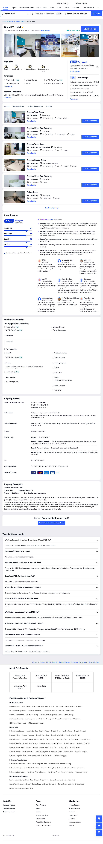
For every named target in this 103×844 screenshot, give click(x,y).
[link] (62, 3)
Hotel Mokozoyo (14, 706)
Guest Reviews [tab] (18, 106)
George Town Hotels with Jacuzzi (19, 784)
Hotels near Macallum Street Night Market (70, 768)
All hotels (72, 819)
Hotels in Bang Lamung (30, 743)
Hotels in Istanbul (27, 751)
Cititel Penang (68, 715)
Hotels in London (14, 751)
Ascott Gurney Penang (43, 719)
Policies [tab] (49, 106)
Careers (38, 812)
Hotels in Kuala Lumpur (16, 731)
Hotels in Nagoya (38, 747)
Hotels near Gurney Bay (48, 768)
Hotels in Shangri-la (81, 751)
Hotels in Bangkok (32, 731)
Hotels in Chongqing (60, 756)
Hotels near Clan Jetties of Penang (60, 764)
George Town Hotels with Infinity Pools (62, 780)
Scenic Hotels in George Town (19, 780)
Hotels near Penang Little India (37, 764)
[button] (71, 3)
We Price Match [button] (74, 30)
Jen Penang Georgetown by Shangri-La (22, 719)
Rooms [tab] (6, 106)
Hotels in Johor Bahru (57, 735)
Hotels (5, 8)
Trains (52, 8)
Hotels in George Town (79, 662)
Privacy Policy (40, 819)
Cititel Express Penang (35, 710)
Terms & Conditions (42, 815)
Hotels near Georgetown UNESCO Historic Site (24, 768)
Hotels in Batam (74, 739)
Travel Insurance (88, 8)
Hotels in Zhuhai (46, 756)
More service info (8, 812)
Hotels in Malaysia (51, 662)
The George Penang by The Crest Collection (66, 719)
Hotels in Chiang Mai (83, 743)
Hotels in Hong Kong (42, 735)
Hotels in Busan (57, 743)
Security (71, 825)
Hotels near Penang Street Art (36, 772)
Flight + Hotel (42, 8)
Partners (71, 812)
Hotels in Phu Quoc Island (31, 756)
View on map (74, 99)
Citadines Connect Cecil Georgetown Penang (23, 715)
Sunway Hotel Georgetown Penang (51, 715)
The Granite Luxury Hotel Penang (43, 706)
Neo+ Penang (26, 706)
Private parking (10, 327)
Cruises (66, 8)
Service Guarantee (9, 808)
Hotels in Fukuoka (15, 743)
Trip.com (34, 662)
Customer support (9, 805)
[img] (22, 45)
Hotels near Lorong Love (17, 772)
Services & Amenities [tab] (35, 106)
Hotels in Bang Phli (15, 756)
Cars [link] (59, 8)
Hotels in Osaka (85, 739)
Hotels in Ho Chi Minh (73, 735)
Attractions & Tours (27, 8)
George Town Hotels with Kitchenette (44, 784)
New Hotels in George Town (39, 780)
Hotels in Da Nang (51, 747)
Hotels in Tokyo (67, 731)
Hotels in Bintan (62, 739)
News (38, 808)
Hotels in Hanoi (75, 747)
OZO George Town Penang (18, 723)
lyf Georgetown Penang (35, 723)
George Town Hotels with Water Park (21, 788)
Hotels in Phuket (39, 739)
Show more (7, 97)
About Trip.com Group (43, 825)
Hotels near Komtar (81, 772)
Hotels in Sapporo (69, 743)
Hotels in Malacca (27, 739)
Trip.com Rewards (74, 808)
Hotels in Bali (51, 739)
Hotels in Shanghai (80, 731)
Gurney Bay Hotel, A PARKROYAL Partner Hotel (59, 710)
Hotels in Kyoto (26, 747)
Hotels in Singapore (28, 735)
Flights (13, 8)
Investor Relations (74, 805)
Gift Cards (75, 8)
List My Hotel (73, 815)
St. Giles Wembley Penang (17, 710)
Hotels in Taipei (44, 731)
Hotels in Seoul (55, 731)
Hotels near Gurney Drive (17, 764)
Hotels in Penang (64, 662)
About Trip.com (41, 805)
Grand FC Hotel (12, 27)
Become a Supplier (75, 822)
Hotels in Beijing (14, 735)
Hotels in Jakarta (14, 739)
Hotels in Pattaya (44, 743)
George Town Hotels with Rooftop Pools (71, 784)
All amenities (8, 86)
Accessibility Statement (43, 822)
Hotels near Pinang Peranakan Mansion (60, 772)
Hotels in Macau (14, 747)
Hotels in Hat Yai (56, 751)
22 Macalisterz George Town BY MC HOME (68, 706)
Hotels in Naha (63, 747)
